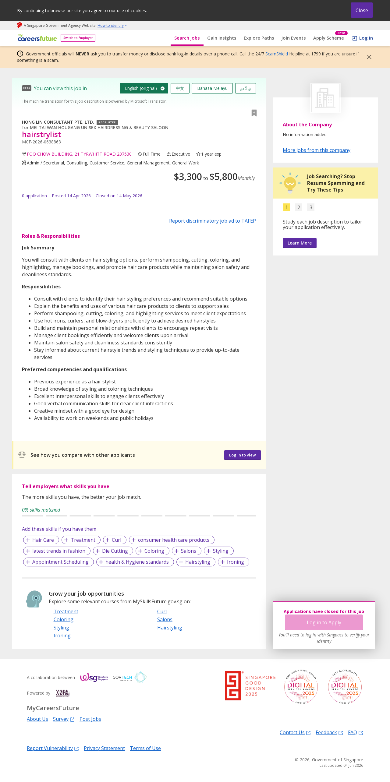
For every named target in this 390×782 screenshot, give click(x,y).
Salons (188, 551)
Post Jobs (90, 719)
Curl (116, 540)
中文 (180, 88)
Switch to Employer (78, 38)
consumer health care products (173, 540)
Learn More (300, 243)
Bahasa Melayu (212, 88)
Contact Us (295, 732)
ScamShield (276, 54)
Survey (64, 719)
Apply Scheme (330, 38)
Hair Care (43, 540)
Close (362, 10)
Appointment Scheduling (60, 561)
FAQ (355, 732)
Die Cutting (115, 551)
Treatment (83, 540)
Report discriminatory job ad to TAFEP (212, 220)
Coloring (154, 551)
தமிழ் (245, 88)
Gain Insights (221, 38)
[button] (367, 57)
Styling (221, 551)
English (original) (141, 88)
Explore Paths (259, 38)
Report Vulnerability (53, 748)
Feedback (329, 732)
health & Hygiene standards (137, 561)
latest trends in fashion (58, 551)
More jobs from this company (316, 150)
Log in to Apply (324, 622)
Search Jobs (187, 38)
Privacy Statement (104, 748)
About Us (37, 719)
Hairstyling (197, 561)
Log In (366, 38)
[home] (36, 38)
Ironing (235, 561)
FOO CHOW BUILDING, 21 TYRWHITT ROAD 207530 (79, 154)
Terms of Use (145, 748)
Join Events (294, 38)
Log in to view (242, 455)
